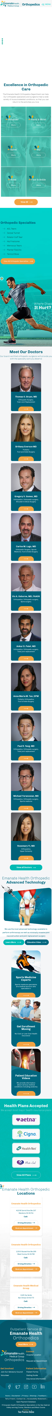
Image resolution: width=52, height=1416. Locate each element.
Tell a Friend (10, 1399)
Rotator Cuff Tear (15, 237)
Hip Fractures (13, 241)
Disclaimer (16, 1396)
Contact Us (21, 1399)
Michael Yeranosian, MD (26, 798)
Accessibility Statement (36, 1399)
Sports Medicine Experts (26, 978)
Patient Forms (32, 1372)
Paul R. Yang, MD (26, 748)
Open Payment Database (26, 1402)
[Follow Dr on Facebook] (9, 1386)
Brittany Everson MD (26, 449)
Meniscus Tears (14, 245)
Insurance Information (36, 1379)
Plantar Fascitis (14, 250)
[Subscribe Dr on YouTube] (34, 1386)
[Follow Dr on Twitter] (18, 1386)
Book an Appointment (24, 1228)
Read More (23, 1344)
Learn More (11, 942)
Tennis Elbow (13, 254)
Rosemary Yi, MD (26, 848)
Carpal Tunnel (13, 233)
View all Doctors (24, 867)
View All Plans (24, 1175)
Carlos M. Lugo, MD (26, 549)
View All (24, 202)
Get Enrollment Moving (26, 1027)
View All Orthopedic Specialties (16, 261)
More (13, 125)
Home (7, 1396)
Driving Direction (25, 1223)
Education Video (34, 942)
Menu (46, 4)
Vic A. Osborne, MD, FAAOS (26, 599)
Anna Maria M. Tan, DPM (26, 699)
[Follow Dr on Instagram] (26, 1386)
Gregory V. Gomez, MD (26, 499)
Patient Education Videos (26, 1077)
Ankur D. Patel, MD (26, 649)
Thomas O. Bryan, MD (26, 399)
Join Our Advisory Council (12, 1372)
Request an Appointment (36, 1361)
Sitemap (33, 1396)
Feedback (42, 1396)
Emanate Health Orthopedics (26, 1203)
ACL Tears (11, 229)
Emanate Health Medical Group (26, 1287)
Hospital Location (33, 1355)
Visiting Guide (32, 1375)
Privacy (25, 1396)
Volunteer (5, 1375)
